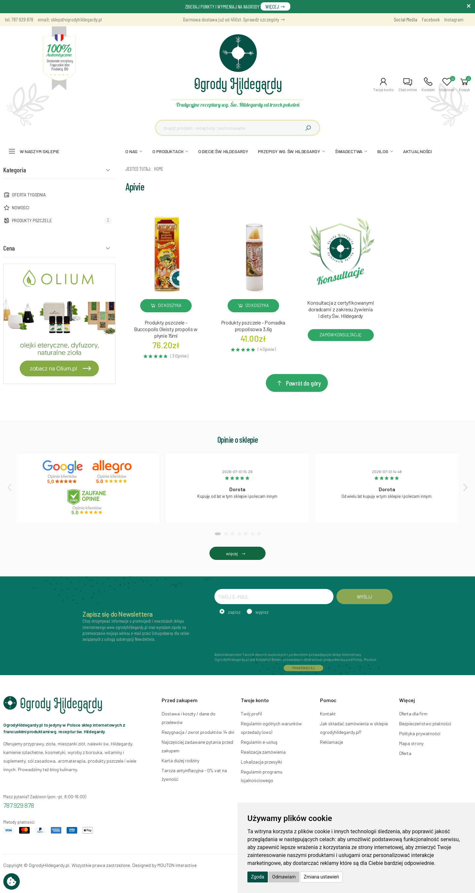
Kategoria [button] (14, 170)
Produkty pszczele (32, 220)
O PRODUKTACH (167, 151)
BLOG (382, 151)
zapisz (234, 612)
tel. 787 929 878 (19, 19)
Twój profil (251, 713)
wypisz (262, 612)
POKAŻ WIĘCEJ (303, 668)
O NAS (131, 151)
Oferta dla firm (413, 713)
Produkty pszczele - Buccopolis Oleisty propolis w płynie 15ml (166, 329)
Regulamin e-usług (259, 742)
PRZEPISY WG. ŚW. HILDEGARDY (289, 151)
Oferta (405, 753)
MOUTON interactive (177, 865)
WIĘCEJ (275, 6)
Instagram (453, 19)
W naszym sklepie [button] (39, 151)
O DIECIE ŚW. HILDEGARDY (223, 151)
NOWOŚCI (20, 207)
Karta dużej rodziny (180, 760)
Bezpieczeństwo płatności (425, 723)
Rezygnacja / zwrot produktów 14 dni (198, 732)
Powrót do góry (298, 383)
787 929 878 (18, 805)
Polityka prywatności (419, 733)
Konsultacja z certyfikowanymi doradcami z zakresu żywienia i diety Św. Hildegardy (340, 309)
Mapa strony (411, 743)
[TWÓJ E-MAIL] (273, 596)
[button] (383, 84)
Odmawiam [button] (284, 876)
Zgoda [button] (257, 876)
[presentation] (10, 487)
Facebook (431, 19)
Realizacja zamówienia (263, 752)
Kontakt (328, 713)
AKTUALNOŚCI (417, 151)
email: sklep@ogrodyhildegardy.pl (70, 19)
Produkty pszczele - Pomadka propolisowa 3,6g (253, 325)
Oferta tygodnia (29, 194)
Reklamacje (331, 742)
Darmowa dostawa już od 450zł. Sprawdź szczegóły (234, 19)
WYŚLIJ (364, 597)
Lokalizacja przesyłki (261, 762)
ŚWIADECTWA (349, 151)
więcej (237, 553)
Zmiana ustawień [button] (321, 876)
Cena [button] (9, 248)
